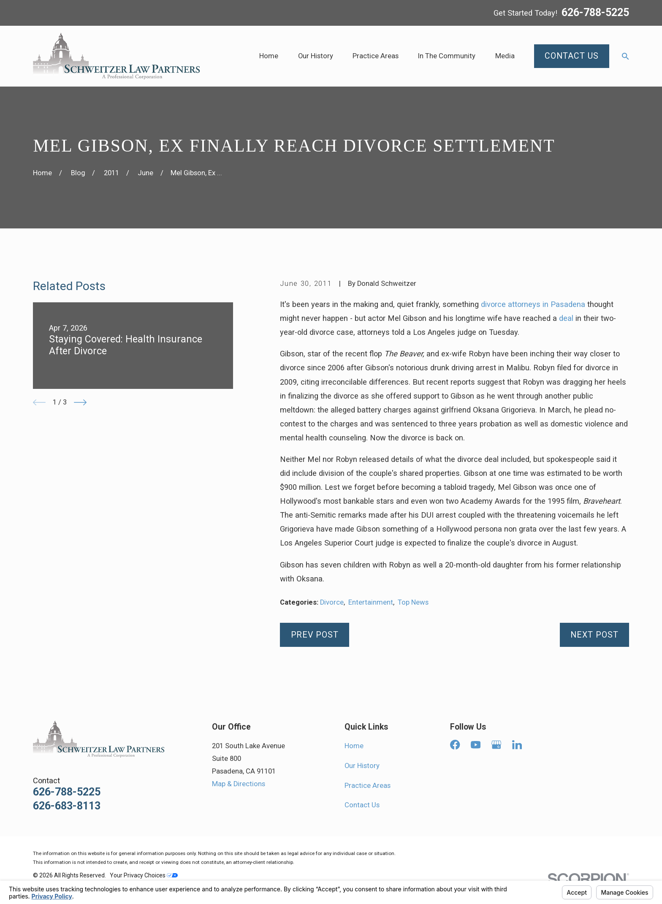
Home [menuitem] (268, 56)
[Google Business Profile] (496, 744)
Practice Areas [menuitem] (376, 56)
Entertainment (370, 602)
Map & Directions (238, 784)
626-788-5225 (595, 13)
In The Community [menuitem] (446, 56)
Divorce (332, 602)
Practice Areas (368, 786)
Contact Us (362, 805)
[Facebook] (455, 744)
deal (566, 318)
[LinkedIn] (517, 744)
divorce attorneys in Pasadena (533, 304)
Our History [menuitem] (315, 56)
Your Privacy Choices (144, 875)
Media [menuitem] (505, 56)
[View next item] (80, 402)
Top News (413, 602)
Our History (362, 766)
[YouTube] (475, 744)
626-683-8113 (66, 806)
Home (354, 746)
